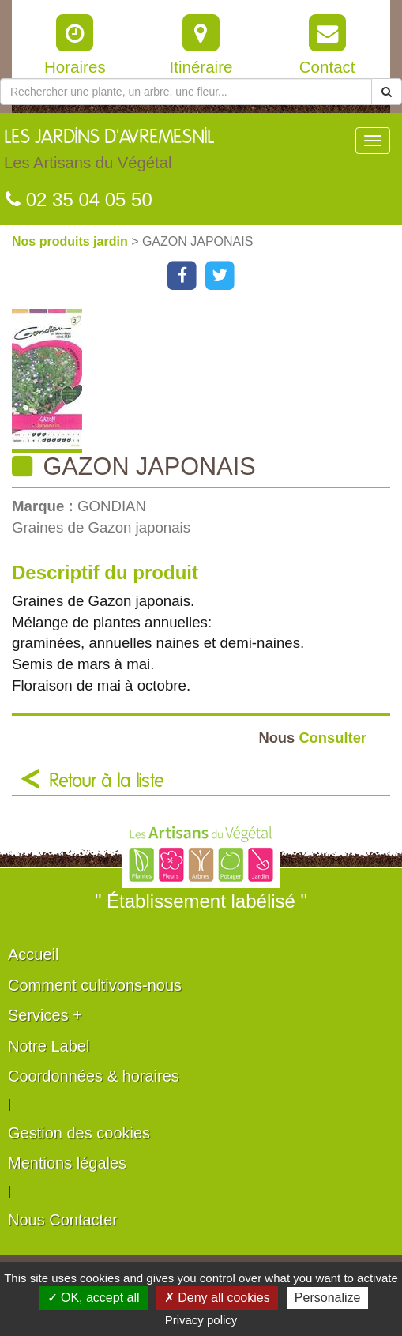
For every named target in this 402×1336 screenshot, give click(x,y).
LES (109, 153)
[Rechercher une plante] (186, 91)
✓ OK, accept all (93, 1297)
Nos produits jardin (71, 241)
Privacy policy (201, 1320)
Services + (45, 1015)
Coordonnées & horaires (93, 1076)
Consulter (312, 737)
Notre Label (48, 1046)
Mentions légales (67, 1163)
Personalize (328, 1297)
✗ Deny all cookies (217, 1297)
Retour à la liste (106, 781)
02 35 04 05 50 (79, 199)
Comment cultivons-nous (95, 985)
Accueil (33, 954)
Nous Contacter (63, 1220)
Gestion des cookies (79, 1133)
